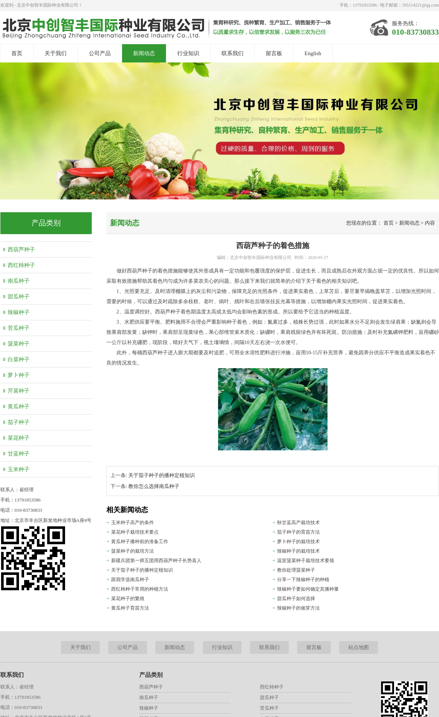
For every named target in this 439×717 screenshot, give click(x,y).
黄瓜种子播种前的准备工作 (139, 541)
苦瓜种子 (19, 328)
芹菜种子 (19, 391)
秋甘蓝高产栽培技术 (298, 522)
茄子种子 (19, 422)
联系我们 (232, 53)
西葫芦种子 (21, 249)
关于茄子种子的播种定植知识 (161, 475)
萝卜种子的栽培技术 (298, 541)
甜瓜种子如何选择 (296, 598)
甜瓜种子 (19, 297)
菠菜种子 (19, 344)
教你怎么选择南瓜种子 (153, 486)
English (312, 53)
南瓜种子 (19, 281)
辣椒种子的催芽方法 (298, 608)
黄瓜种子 (19, 406)
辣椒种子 (19, 312)
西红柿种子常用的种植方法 (139, 589)
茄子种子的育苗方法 (298, 532)
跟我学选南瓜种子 (130, 579)
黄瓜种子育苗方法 (130, 608)
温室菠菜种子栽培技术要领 (305, 560)
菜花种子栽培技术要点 (135, 532)
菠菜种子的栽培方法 (132, 551)
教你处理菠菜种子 (296, 570)
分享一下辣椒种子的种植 (303, 579)
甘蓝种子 (19, 454)
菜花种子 (19, 438)
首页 (16, 53)
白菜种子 (19, 359)
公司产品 (100, 53)
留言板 (274, 53)
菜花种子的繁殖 (127, 598)
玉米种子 (19, 469)
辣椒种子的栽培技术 (298, 551)
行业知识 (188, 53)
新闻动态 (144, 53)
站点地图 (358, 647)
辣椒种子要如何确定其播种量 (308, 589)
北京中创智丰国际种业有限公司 (260, 257)
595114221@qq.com (420, 5)
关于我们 (56, 53)
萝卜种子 (19, 375)
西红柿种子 (21, 265)
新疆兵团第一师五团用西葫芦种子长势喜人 (156, 560)
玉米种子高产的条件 (132, 522)
